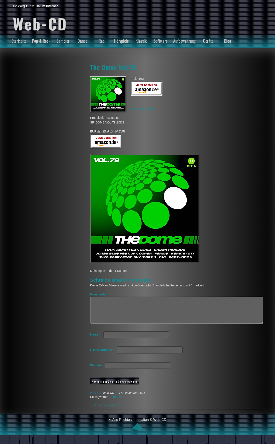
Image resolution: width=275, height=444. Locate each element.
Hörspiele (121, 41)
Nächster (119, 410)
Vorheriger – (100, 410)
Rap (102, 41)
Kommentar (99, 294)
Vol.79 (123, 402)
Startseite (18, 41)
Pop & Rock (41, 41)
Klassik (141, 41)
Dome (113, 402)
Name (95, 339)
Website (96, 370)
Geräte (208, 41)
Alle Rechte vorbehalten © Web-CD (139, 429)
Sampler (63, 41)
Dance (82, 41)
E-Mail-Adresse (102, 355)
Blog (227, 41)
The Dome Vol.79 (113, 67)
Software (161, 41)
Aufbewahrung (184, 41)
